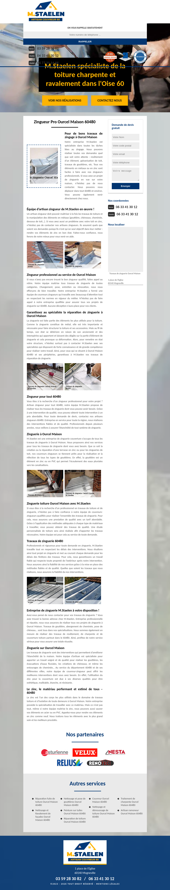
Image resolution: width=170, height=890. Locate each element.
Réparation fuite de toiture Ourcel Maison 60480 (46, 802)
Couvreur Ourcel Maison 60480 (100, 800)
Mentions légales (108, 884)
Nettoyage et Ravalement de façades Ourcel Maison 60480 (43, 815)
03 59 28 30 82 (48, 48)
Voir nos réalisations (64, 100)
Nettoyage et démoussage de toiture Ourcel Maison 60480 (103, 811)
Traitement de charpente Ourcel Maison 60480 (129, 802)
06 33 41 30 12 (48, 55)
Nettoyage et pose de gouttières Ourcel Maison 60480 (75, 802)
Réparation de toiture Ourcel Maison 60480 (75, 820)
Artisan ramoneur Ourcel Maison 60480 (132, 812)
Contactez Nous (109, 100)
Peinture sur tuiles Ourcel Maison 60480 (75, 812)
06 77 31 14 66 (48, 63)
